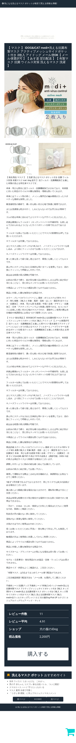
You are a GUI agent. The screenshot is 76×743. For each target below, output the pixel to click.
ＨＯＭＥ (38, 699)
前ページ (21, 699)
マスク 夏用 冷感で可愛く (20, 690)
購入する (38, 654)
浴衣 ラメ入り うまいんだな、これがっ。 (27, 681)
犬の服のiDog (48, 629)
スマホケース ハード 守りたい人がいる (26, 687)
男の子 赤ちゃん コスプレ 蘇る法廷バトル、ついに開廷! (34, 684)
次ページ (55, 699)
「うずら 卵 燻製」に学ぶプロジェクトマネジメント (32, 693)
